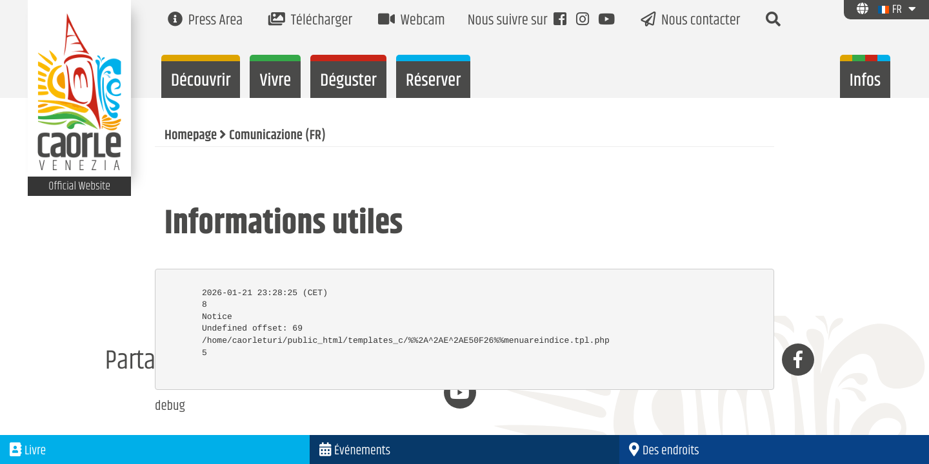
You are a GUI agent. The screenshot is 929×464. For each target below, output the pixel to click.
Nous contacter (690, 21)
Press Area (205, 21)
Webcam (411, 21)
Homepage (191, 136)
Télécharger (310, 21)
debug (170, 406)
